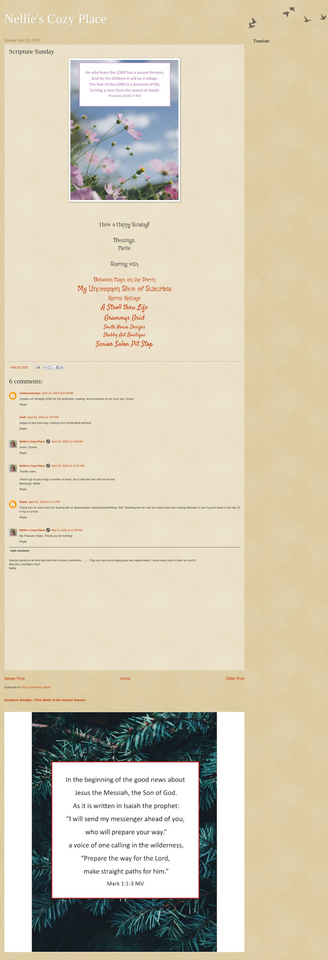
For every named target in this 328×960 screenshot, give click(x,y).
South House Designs (124, 327)
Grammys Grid (124, 318)
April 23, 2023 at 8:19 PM (57, 393)
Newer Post (14, 678)
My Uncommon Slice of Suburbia (124, 289)
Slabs (23, 502)
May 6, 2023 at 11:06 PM (66, 530)
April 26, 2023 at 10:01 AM (67, 465)
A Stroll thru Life (124, 307)
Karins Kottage (124, 298)
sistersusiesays (29, 393)
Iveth (22, 417)
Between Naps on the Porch (124, 279)
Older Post (235, 678)
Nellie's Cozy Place (55, 19)
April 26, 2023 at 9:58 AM (67, 441)
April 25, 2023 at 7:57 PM (43, 417)
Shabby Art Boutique (124, 335)
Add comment (19, 550)
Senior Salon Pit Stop (124, 344)
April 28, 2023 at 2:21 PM (44, 502)
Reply (23, 404)
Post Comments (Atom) (36, 687)
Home (125, 678)
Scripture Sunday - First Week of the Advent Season (44, 700)
